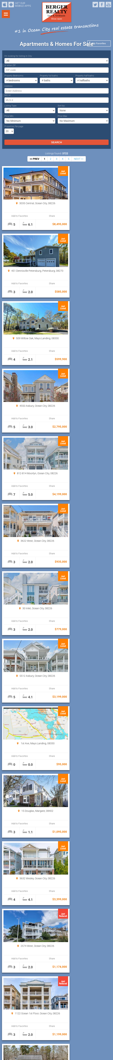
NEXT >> (78, 158)
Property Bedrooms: (14, 75)
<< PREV (34, 158)
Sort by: (61, 105)
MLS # (7, 95)
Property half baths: (84, 75)
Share (41, 216)
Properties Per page (13, 126)
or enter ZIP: (10, 65)
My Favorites (99, 43)
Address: (8, 86)
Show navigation (6, 14)
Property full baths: (49, 75)
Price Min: (9, 116)
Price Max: (63, 116)
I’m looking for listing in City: (18, 56)
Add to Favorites (16, 216)
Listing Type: (10, 105)
